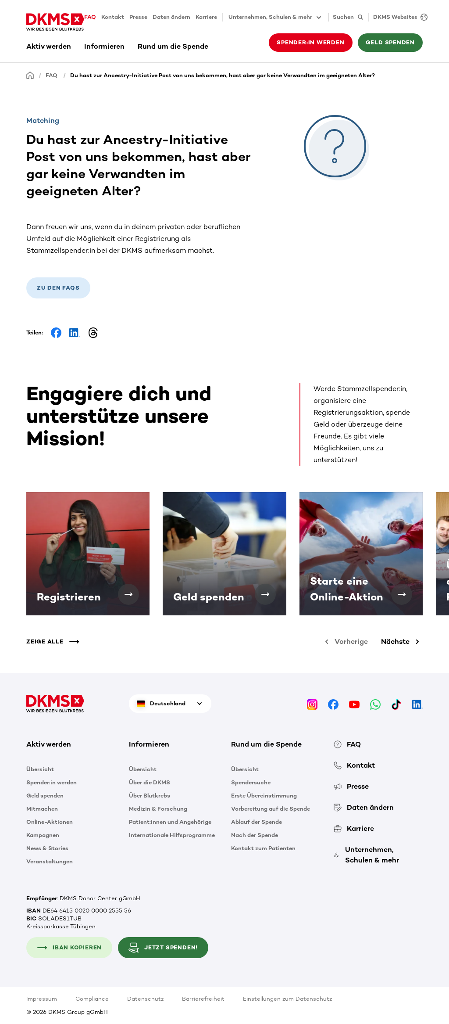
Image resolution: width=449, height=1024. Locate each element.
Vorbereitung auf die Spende (270, 808)
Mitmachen (42, 808)
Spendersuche (251, 782)
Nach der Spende (254, 835)
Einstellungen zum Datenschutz (287, 998)
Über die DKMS (149, 782)
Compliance (92, 998)
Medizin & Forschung (158, 808)
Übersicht (40, 769)
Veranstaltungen (49, 861)
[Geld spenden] (265, 594)
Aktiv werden (48, 46)
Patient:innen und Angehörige (170, 822)
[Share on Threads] (93, 332)
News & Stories (47, 848)
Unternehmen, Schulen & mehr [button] (275, 18)
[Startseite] (30, 75)
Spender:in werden (310, 42)
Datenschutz (145, 998)
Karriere (206, 17)
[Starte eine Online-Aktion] (401, 594)
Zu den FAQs (58, 287)
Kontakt (112, 17)
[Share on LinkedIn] (74, 332)
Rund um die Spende (173, 46)
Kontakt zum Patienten (263, 848)
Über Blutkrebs (149, 795)
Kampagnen (42, 835)
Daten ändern (171, 17)
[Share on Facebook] (56, 332)
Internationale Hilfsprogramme (172, 835)
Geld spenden (390, 42)
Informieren (104, 46)
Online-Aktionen (49, 822)
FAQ (90, 17)
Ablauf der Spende (256, 822)
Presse (138, 17)
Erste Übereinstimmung (264, 795)
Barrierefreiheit (203, 998)
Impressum (41, 998)
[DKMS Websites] (398, 17)
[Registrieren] (128, 594)
